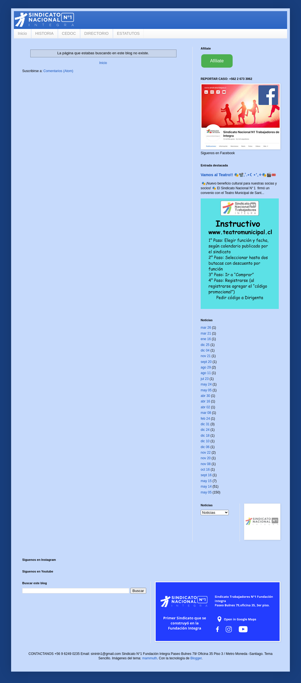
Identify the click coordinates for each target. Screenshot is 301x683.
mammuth (149, 658)
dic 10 (205, 441)
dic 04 (205, 350)
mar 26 (206, 328)
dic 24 (205, 430)
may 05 (206, 390)
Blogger (196, 658)
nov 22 (206, 452)
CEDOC (69, 33)
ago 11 (206, 373)
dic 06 (205, 447)
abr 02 (205, 407)
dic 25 (205, 345)
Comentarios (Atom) (58, 71)
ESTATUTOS (128, 33)
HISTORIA (44, 33)
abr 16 (205, 401)
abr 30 (205, 396)
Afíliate (217, 60)
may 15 (206, 481)
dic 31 (205, 424)
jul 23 (205, 379)
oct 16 (205, 469)
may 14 (206, 486)
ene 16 (206, 339)
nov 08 (206, 464)
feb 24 (205, 419)
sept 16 (206, 475)
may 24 (206, 384)
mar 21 (206, 333)
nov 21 (206, 356)
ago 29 (206, 367)
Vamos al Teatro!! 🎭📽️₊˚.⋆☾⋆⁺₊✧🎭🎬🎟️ (238, 175)
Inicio (22, 33)
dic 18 (205, 436)
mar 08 (206, 413)
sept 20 (206, 362)
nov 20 (206, 458)
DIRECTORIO (96, 33)
